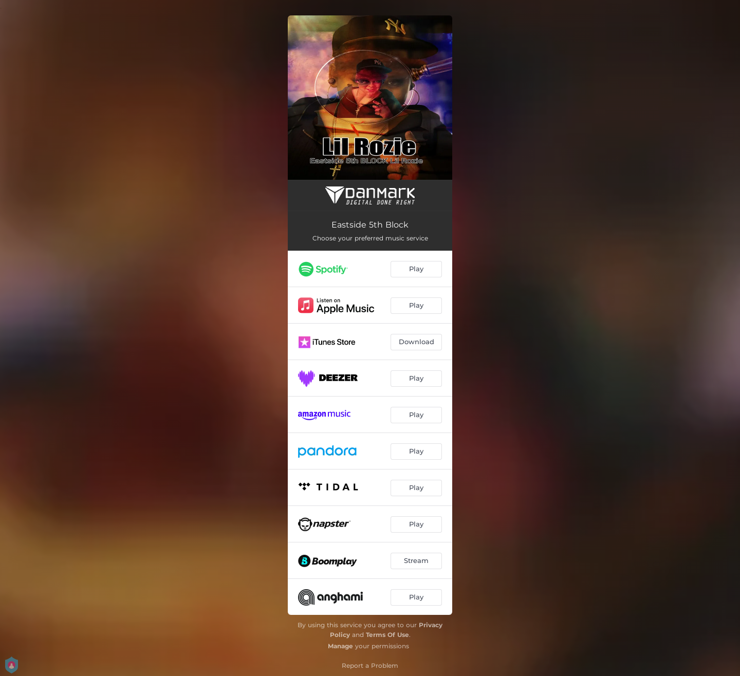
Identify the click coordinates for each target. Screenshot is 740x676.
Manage (340, 646)
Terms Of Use (387, 635)
